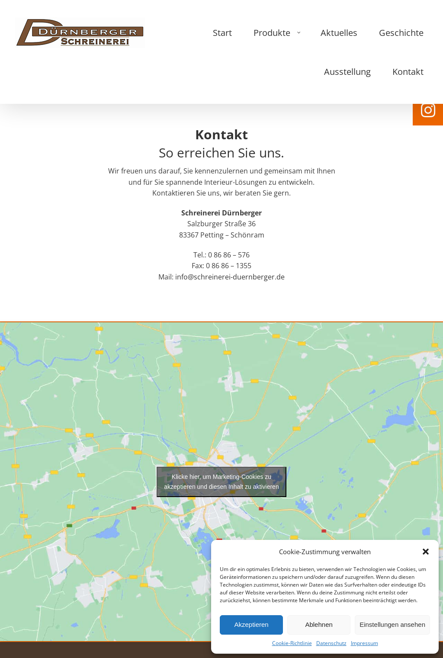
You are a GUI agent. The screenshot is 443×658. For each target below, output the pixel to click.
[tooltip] (428, 110)
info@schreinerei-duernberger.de (229, 235)
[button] (425, 551)
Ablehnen (318, 624)
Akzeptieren (251, 624)
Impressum (364, 643)
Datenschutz (331, 643)
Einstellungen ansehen (392, 624)
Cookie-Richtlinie (292, 643)
